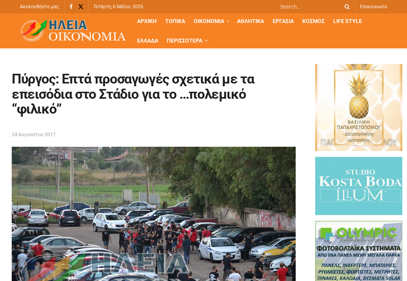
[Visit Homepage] (73, 31)
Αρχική (147, 21)
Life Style (347, 21)
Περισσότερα (184, 40)
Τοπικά (175, 21)
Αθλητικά (250, 21)
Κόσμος (313, 21)
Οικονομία (209, 21)
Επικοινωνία (373, 6)
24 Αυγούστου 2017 (33, 134)
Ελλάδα (147, 40)
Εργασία (283, 21)
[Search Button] (346, 6)
